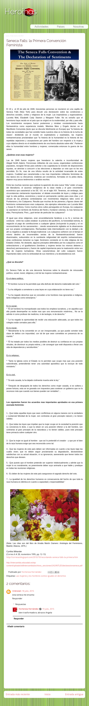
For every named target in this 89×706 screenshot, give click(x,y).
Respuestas (20, 604)
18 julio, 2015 (28, 591)
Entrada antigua (74, 694)
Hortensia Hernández (32, 572)
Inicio (47, 694)
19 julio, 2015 (48, 609)
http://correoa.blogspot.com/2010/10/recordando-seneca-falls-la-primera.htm (42, 557)
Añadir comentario (15, 626)
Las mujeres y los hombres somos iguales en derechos (41, 576)
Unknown (16, 591)
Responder (17, 598)
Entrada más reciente (18, 694)
